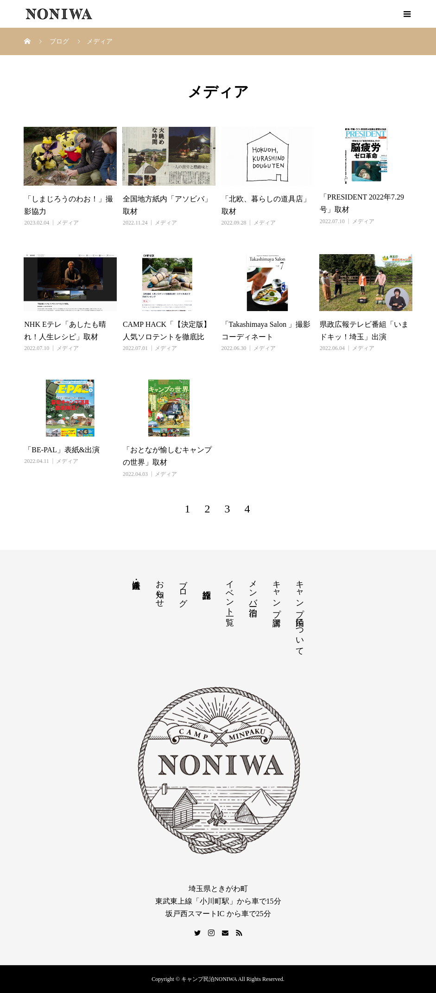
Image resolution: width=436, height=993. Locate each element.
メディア (68, 222)
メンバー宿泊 (253, 588)
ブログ (183, 588)
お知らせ (159, 589)
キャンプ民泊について (299, 613)
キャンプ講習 (276, 593)
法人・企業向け (136, 580)
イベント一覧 (229, 593)
